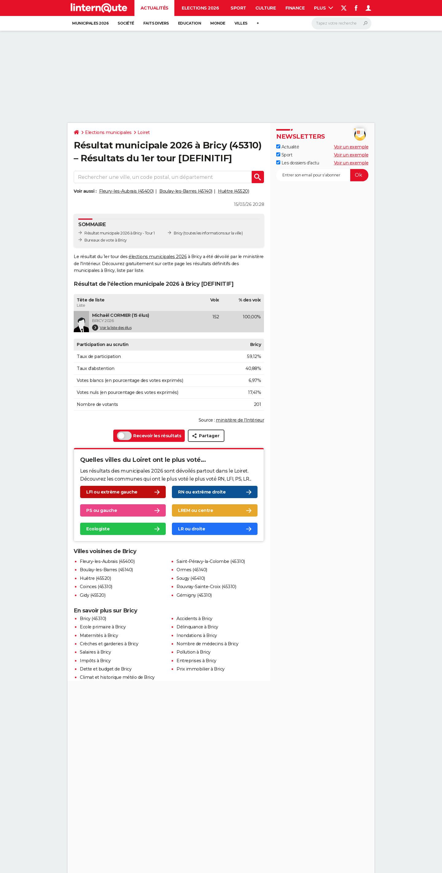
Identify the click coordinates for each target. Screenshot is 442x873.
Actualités (155, 8)
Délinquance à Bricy (197, 627)
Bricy (178, 233)
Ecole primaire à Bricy (103, 627)
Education (189, 23)
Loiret (144, 132)
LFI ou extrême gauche (112, 492)
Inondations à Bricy (196, 635)
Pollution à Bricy (193, 652)
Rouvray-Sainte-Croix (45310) (206, 586)
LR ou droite (191, 529)
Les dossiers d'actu (297, 163)
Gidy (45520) (92, 595)
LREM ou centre (195, 510)
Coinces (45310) (96, 586)
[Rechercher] (341, 23)
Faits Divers (156, 23)
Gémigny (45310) (194, 595)
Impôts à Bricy (95, 660)
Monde (217, 23)
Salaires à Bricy (95, 652)
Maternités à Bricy (99, 635)
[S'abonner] (322, 175)
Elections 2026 (200, 8)
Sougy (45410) (190, 578)
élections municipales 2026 (158, 256)
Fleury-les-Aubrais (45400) (126, 191)
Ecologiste (98, 529)
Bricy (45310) (93, 618)
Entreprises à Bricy (196, 660)
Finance (295, 8)
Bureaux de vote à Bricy (105, 240)
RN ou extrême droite (202, 492)
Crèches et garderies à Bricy (109, 644)
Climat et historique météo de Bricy (117, 677)
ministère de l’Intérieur (240, 420)
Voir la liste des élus (111, 327)
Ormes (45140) (191, 569)
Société (126, 23)
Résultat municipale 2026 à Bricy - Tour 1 (119, 233)
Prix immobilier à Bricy (200, 669)
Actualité (287, 147)
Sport (238, 8)
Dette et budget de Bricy (105, 669)
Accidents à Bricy (194, 618)
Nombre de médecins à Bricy (207, 644)
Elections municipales (108, 132)
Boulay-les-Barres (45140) (185, 191)
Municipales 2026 (90, 23)
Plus (323, 8)
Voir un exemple (351, 147)
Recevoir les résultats (149, 435)
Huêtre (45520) (233, 191)
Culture (265, 8)
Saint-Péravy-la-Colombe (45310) (210, 561)
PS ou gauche (101, 510)
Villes (241, 23)
